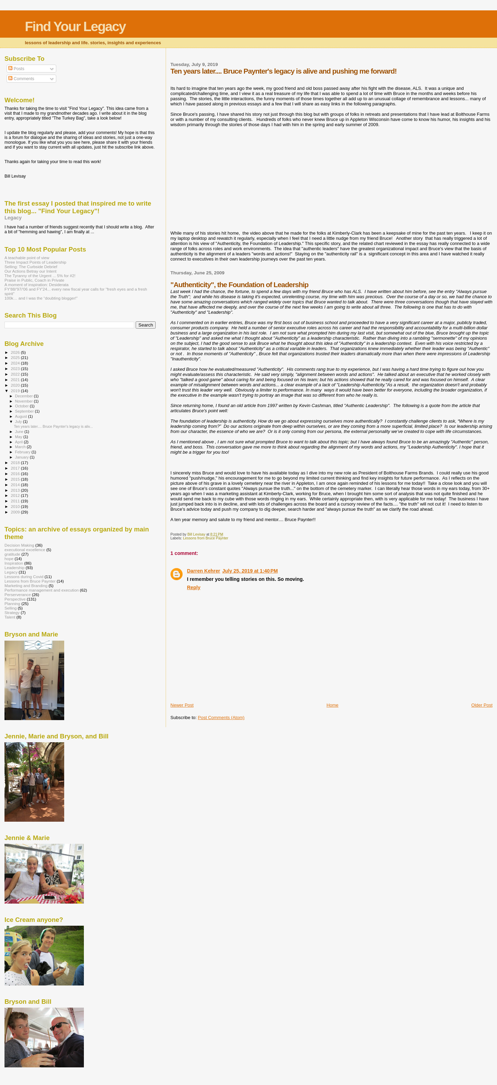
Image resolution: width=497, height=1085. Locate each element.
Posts (16, 68)
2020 (16, 385)
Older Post (482, 705)
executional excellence (24, 549)
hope (8, 558)
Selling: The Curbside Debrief (30, 266)
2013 (16, 490)
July (19, 421)
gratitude (12, 554)
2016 (16, 473)
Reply (194, 587)
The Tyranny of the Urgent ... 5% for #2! (40, 275)
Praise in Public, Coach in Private (34, 280)
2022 (16, 374)
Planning (12, 603)
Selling (10, 608)
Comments (21, 78)
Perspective (15, 599)
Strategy (12, 612)
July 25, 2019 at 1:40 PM (250, 571)
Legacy (13, 217)
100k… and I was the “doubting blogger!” (41, 298)
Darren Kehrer (203, 571)
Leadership (14, 567)
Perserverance (17, 594)
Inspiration (13, 563)
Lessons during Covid (23, 576)
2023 (16, 368)
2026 (16, 352)
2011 (16, 501)
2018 (16, 462)
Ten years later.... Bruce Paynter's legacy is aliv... (53, 426)
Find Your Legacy (75, 26)
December (24, 396)
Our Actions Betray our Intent (30, 271)
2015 (16, 479)
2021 (16, 379)
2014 (16, 484)
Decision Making (19, 545)
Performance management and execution (41, 590)
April (19, 442)
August (21, 416)
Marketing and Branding (25, 585)
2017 (16, 468)
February (23, 452)
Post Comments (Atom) (221, 717)
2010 (16, 506)
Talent (9, 617)
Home (333, 705)
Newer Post (182, 705)
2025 (16, 357)
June (20, 432)
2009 (16, 512)
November (24, 401)
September (25, 411)
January (22, 457)
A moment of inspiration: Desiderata (36, 284)
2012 (16, 495)
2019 (16, 390)
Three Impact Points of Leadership (35, 262)
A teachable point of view (26, 257)
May (19, 437)
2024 (16, 363)
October (22, 406)
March (21, 447)
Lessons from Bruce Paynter (205, 538)
